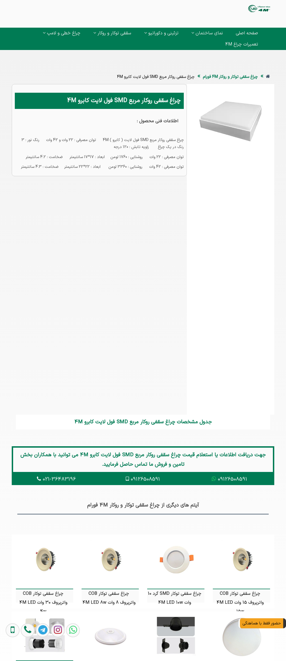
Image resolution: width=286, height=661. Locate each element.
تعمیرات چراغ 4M (241, 44)
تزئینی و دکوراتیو (161, 33)
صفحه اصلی (247, 33)
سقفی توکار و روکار (112, 33)
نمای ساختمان (207, 33)
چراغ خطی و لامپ (61, 33)
